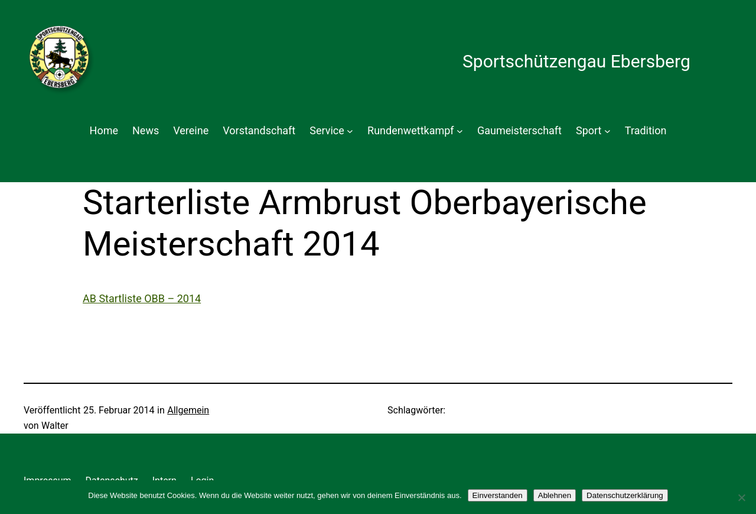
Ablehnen (554, 495)
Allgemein (188, 410)
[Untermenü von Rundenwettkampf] (460, 131)
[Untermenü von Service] (350, 131)
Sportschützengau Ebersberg (576, 61)
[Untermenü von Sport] (607, 131)
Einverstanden (497, 495)
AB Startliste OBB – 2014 (142, 298)
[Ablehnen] (741, 497)
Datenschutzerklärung (624, 495)
